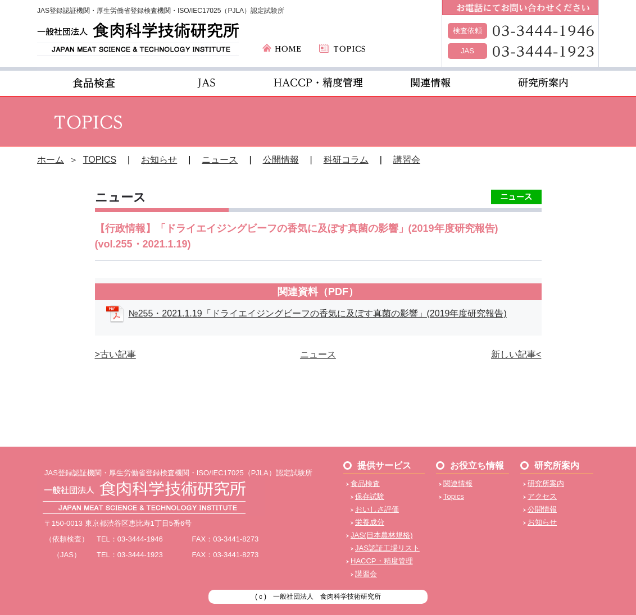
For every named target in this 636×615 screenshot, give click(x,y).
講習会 (406, 159)
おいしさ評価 (377, 509)
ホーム (50, 159)
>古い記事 (115, 354)
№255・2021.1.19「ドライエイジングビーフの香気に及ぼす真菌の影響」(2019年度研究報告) (318, 313)
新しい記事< (516, 354)
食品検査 (365, 483)
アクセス (542, 496)
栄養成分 (369, 522)
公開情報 (281, 159)
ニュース (220, 159)
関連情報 (458, 483)
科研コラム (346, 159)
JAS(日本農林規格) (382, 535)
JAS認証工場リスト (387, 548)
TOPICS (99, 159)
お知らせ (159, 159)
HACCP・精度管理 (382, 561)
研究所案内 (546, 483)
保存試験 (369, 496)
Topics (453, 496)
